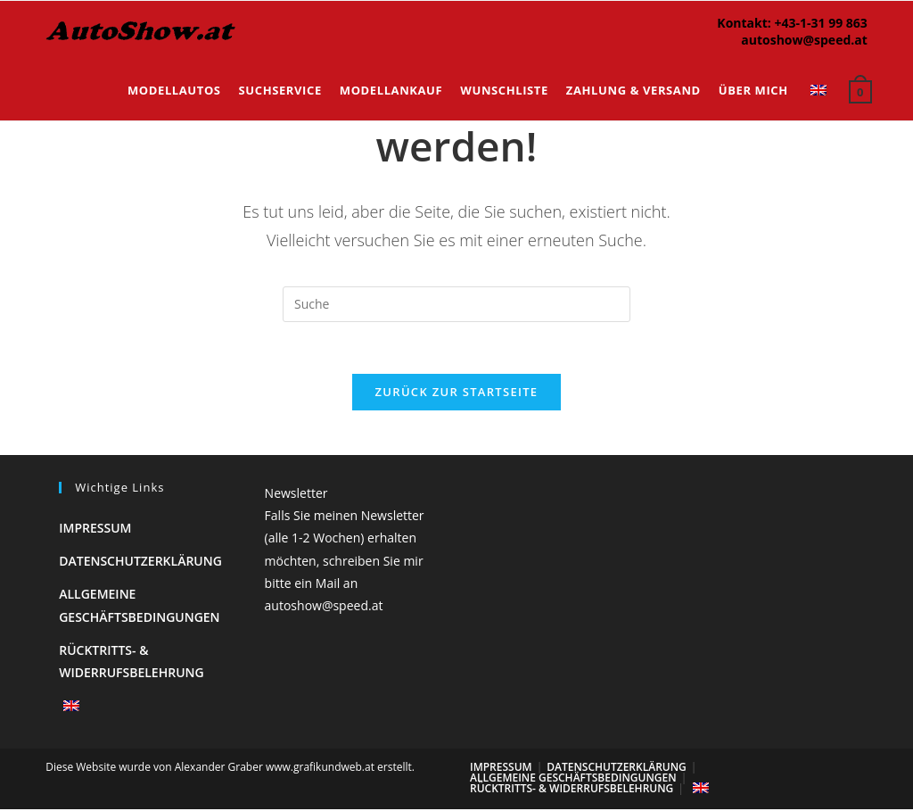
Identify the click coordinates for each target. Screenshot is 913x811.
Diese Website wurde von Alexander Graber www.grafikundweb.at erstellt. (230, 768)
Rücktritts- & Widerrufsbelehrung (571, 790)
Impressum (95, 529)
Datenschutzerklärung (140, 562)
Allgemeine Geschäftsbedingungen (573, 779)
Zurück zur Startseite (457, 393)
